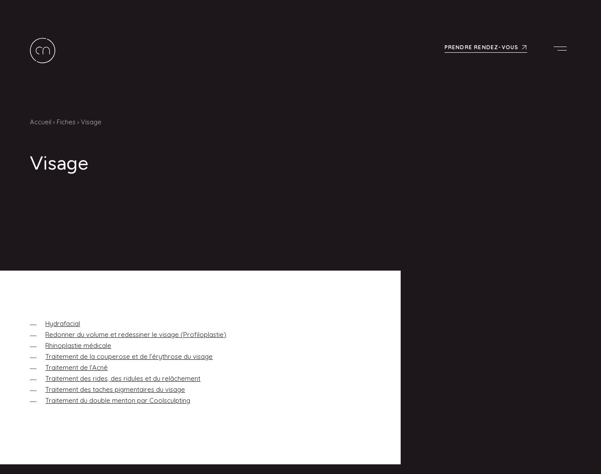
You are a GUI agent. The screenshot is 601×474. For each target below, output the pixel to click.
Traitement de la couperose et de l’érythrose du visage (129, 356)
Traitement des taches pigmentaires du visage (115, 389)
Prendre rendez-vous (482, 46)
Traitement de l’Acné (76, 367)
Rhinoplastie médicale (78, 345)
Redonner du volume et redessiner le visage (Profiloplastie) (135, 334)
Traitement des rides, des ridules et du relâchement (122, 378)
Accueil (40, 122)
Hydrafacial (62, 323)
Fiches (66, 122)
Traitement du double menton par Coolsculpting (117, 400)
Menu (562, 48)
